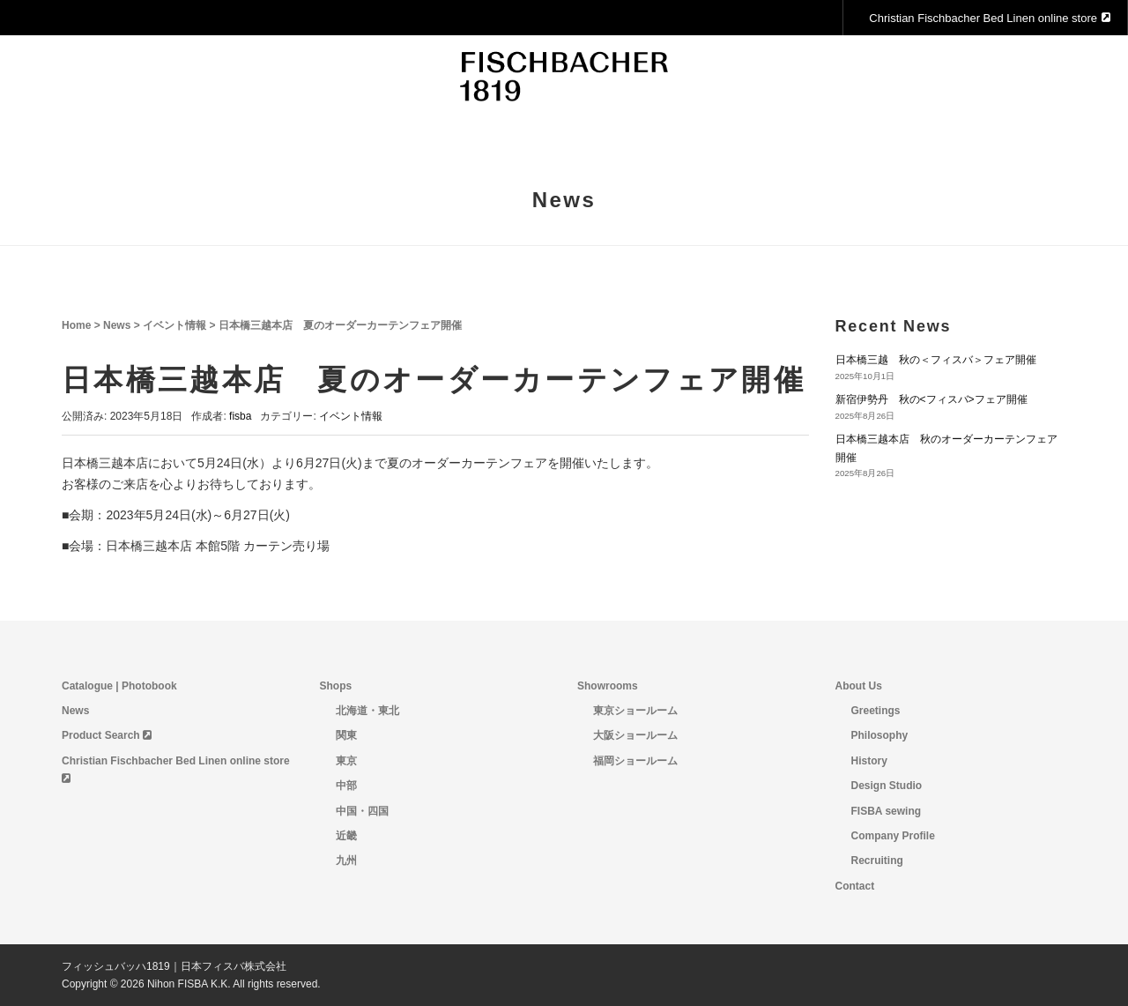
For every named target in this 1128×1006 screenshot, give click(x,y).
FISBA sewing (886, 811)
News (116, 325)
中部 (346, 785)
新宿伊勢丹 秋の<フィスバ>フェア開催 (931, 399)
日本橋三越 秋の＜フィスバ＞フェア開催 (935, 360)
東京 (346, 761)
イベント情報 (174, 325)
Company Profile (893, 836)
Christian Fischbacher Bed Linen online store (989, 18)
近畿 (346, 836)
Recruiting (877, 860)
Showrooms (607, 686)
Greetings (876, 710)
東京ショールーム (635, 710)
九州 (346, 860)
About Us (858, 686)
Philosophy (880, 735)
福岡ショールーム (635, 761)
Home (76, 325)
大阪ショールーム (635, 735)
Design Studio (887, 785)
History (869, 761)
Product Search (107, 735)
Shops (336, 686)
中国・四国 (362, 811)
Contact (855, 886)
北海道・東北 (367, 710)
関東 (346, 735)
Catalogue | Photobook (119, 686)
